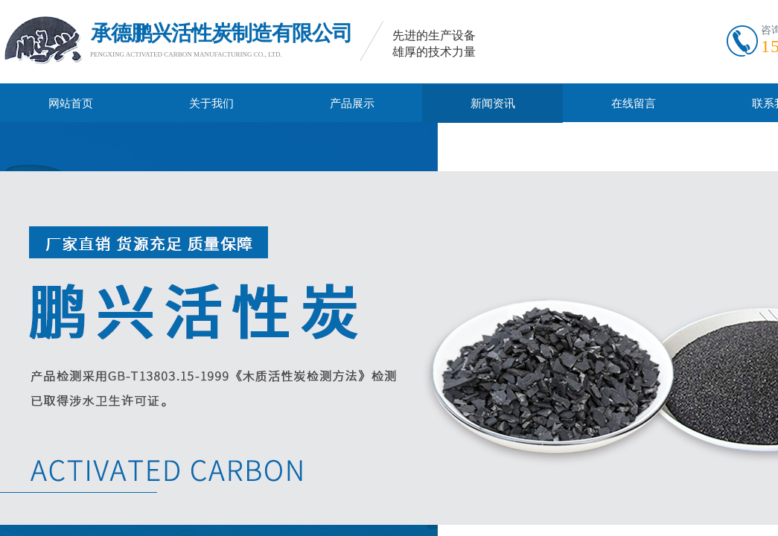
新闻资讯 (493, 103)
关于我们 (211, 103)
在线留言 (633, 103)
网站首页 (70, 103)
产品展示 (352, 103)
